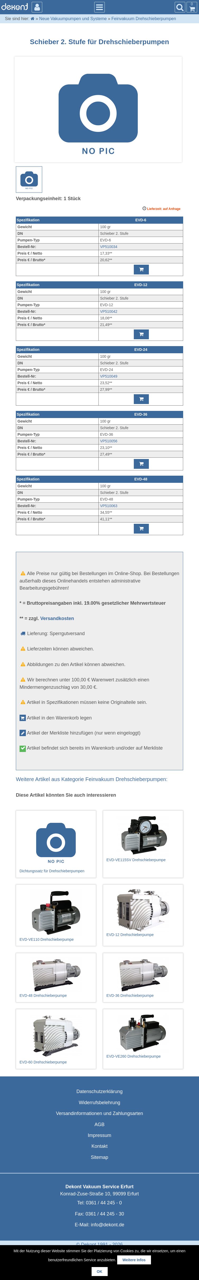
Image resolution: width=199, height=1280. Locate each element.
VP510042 (108, 311)
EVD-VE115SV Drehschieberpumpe (142, 838)
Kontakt (99, 1146)
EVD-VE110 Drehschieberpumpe (56, 915)
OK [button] (99, 1271)
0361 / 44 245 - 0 (104, 1202)
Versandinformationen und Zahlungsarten (99, 1113)
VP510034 (108, 247)
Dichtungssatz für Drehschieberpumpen (56, 844)
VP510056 (108, 441)
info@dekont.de (107, 1224)
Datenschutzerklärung (99, 1091)
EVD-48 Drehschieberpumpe (56, 977)
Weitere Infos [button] (134, 1260)
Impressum (99, 1135)
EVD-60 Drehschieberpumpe (56, 1038)
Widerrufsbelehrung (99, 1102)
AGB (99, 1124)
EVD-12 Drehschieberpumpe (142, 913)
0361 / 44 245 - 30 (105, 1214)
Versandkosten (57, 618)
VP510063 (108, 506)
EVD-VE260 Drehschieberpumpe (142, 1035)
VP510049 (108, 376)
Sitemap (99, 1157)
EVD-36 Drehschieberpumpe (142, 977)
